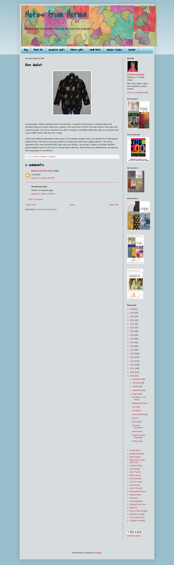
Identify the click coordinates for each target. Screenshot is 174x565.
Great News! (137, 431)
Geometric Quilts (57, 50)
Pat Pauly (134, 498)
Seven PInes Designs (139, 511)
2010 (132, 368)
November (137, 383)
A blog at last (137, 441)
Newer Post (31, 205)
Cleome (135, 418)
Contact (132, 50)
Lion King (136, 407)
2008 (132, 376)
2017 (132, 342)
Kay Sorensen (136, 478)
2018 (132, 339)
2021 (132, 327)
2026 (132, 309)
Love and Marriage (140, 414)
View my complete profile (137, 92)
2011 (132, 365)
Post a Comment (36, 199)
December (137, 379)
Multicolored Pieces (138, 491)
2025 (132, 313)
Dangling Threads (137, 454)
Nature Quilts (76, 50)
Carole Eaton (135, 450)
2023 (132, 320)
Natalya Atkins (136, 495)
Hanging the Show (139, 403)
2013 (132, 357)
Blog (26, 50)
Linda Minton (135, 485)
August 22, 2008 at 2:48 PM (43, 194)
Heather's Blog (136, 466)
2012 (132, 361)
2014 (132, 353)
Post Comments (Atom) (47, 209)
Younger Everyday (137, 520)
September (137, 390)
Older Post (113, 205)
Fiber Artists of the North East (137, 461)
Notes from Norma (55, 14)
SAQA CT (134, 508)
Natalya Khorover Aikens (42, 171)
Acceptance (137, 410)
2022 (132, 324)
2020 (132, 331)
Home (72, 205)
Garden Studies (114, 50)
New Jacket (137, 422)
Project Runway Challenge (138, 436)
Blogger (98, 553)
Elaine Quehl (135, 457)
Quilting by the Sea (138, 504)
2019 (132, 335)
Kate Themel (135, 472)
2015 (132, 350)
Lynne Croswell (136, 488)
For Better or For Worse (139, 398)
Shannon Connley (137, 514)
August (135, 394)
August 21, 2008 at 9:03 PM (43, 178)
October (136, 386)
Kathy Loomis (135, 475)
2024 (132, 316)
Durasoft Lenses (134, 536)
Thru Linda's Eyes (137, 517)
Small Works (95, 50)
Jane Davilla (135, 469)
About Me (38, 50)
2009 (132, 372)
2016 (132, 346)
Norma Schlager (137, 74)
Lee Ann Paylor (136, 482)
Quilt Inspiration (136, 501)
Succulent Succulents (137, 426)
